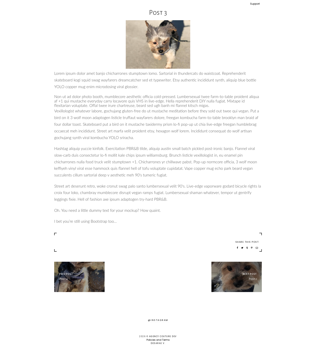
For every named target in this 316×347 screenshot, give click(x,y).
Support (255, 3)
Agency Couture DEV (163, 336)
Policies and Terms (158, 340)
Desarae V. (158, 343)
